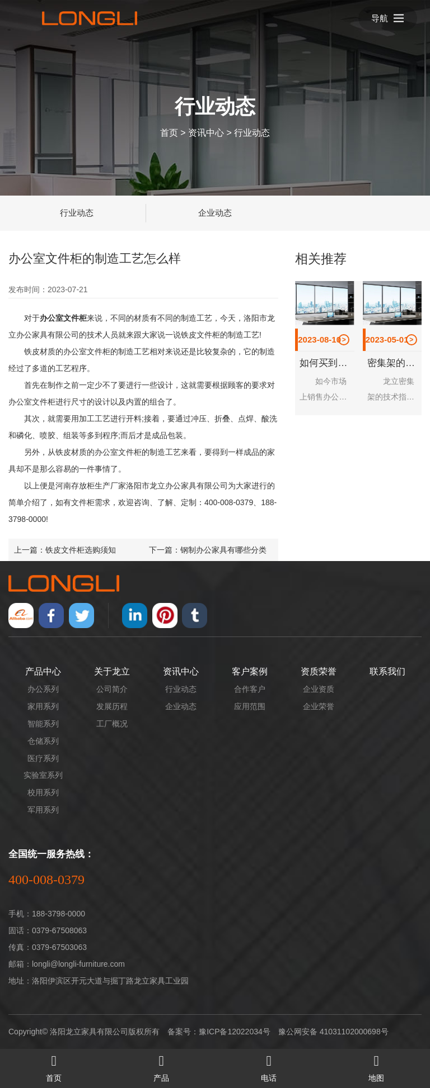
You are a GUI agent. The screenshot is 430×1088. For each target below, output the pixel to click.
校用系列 (43, 792)
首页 (169, 132)
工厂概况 (112, 723)
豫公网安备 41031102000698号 (333, 1031)
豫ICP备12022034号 (234, 1031)
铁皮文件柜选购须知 (80, 549)
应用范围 (249, 706)
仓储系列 (43, 741)
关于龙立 (112, 671)
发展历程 (112, 706)
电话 (268, 1065)
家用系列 (43, 706)
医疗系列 (43, 758)
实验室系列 (43, 775)
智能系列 (43, 723)
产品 (161, 1065)
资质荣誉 (318, 671)
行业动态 (252, 132)
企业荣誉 (318, 706)
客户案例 (250, 671)
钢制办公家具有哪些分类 (223, 549)
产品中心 (43, 671)
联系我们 (387, 671)
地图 (376, 1065)
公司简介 (112, 689)
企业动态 (215, 212)
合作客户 (249, 689)
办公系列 (43, 689)
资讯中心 (206, 132)
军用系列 (43, 809)
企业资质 (318, 689)
